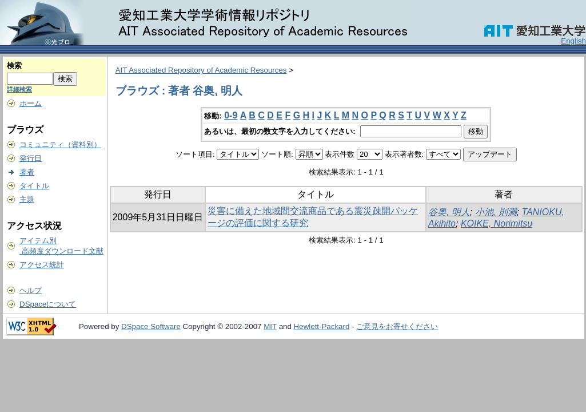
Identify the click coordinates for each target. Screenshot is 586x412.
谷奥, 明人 (449, 212)
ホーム (30, 103)
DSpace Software (151, 326)
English (573, 41)
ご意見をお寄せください (397, 326)
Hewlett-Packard (322, 326)
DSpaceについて (47, 304)
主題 (26, 199)
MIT (270, 326)
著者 (26, 172)
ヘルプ (30, 290)
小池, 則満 (496, 212)
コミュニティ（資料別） (60, 144)
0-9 (230, 115)
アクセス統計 (41, 264)
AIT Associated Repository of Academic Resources (201, 70)
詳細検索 (19, 89)
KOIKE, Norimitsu (496, 223)
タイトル (34, 185)
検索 (14, 65)
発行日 (30, 158)
